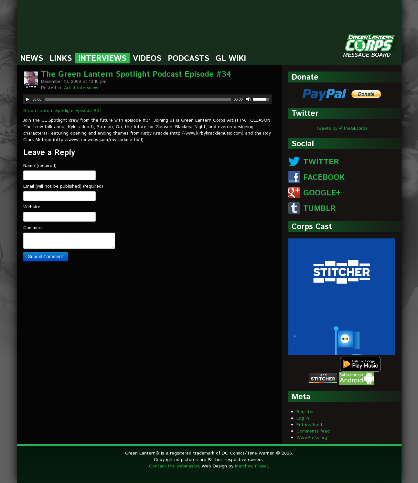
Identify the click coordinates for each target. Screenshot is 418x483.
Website (31, 207)
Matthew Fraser (251, 466)
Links (60, 58)
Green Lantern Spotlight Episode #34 (62, 110)
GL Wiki (231, 58)
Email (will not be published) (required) (63, 186)
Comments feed (313, 431)
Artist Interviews (81, 88)
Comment (33, 228)
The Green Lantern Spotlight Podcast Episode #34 (136, 74)
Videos (147, 58)
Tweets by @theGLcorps (342, 128)
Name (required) (40, 165)
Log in (302, 418)
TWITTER (321, 162)
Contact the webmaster (174, 466)
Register (305, 412)
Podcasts (188, 58)
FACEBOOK (324, 177)
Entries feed (309, 425)
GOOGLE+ (322, 193)
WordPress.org (311, 437)
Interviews (102, 58)
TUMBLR (319, 208)
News (31, 58)
